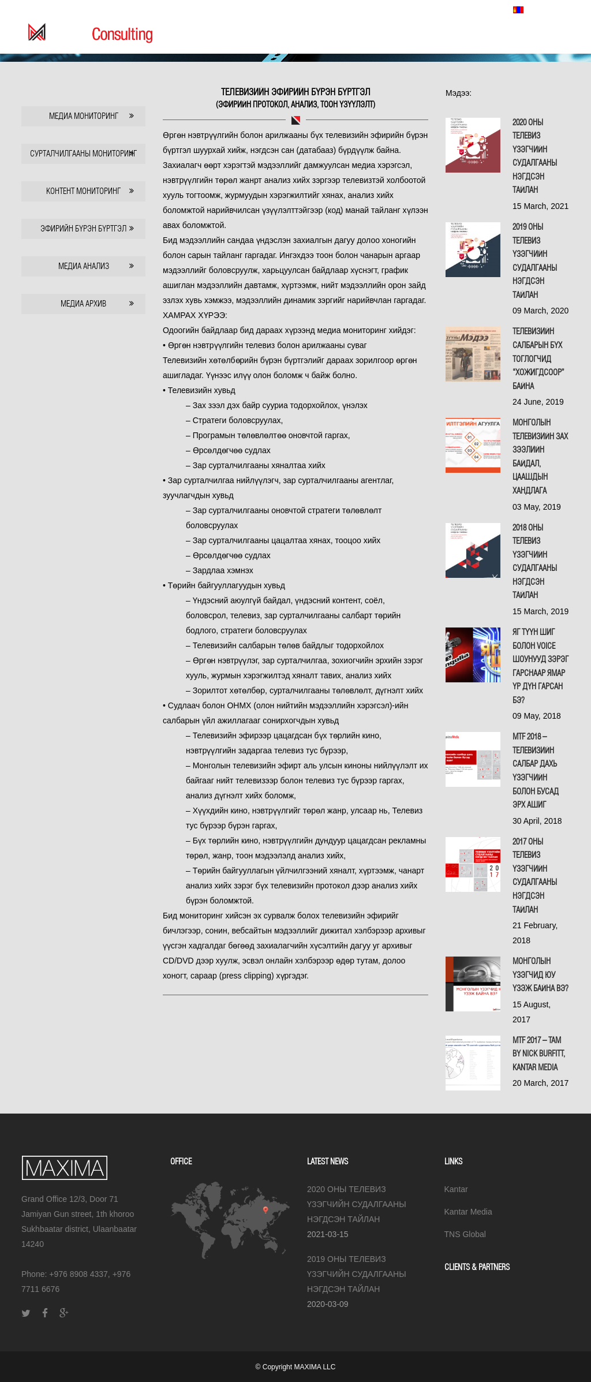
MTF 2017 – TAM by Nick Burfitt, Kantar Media (539, 1054)
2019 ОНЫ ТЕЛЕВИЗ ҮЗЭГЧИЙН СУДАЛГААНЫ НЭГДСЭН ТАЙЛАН (356, 1274)
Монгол (537, 9)
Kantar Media (430, 9)
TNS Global (478, 9)
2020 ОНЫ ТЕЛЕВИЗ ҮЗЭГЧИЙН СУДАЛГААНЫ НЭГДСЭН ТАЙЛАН (356, 1204)
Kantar (456, 1189)
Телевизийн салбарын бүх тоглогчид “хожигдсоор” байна (538, 358)
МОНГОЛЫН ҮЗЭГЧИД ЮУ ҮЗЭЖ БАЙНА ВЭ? (540, 975)
